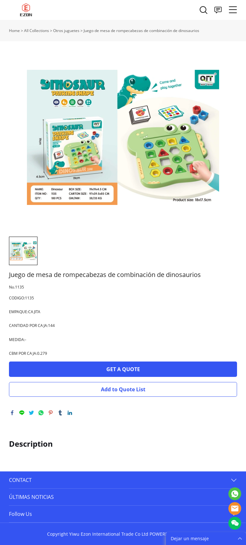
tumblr (60, 413)
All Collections (36, 30)
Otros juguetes (66, 30)
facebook (12, 413)
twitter (31, 413)
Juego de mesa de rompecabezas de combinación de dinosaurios (141, 30)
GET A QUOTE (123, 369)
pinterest (50, 413)
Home (14, 30)
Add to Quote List (123, 389)
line (22, 413)
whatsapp (41, 413)
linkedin (70, 413)
